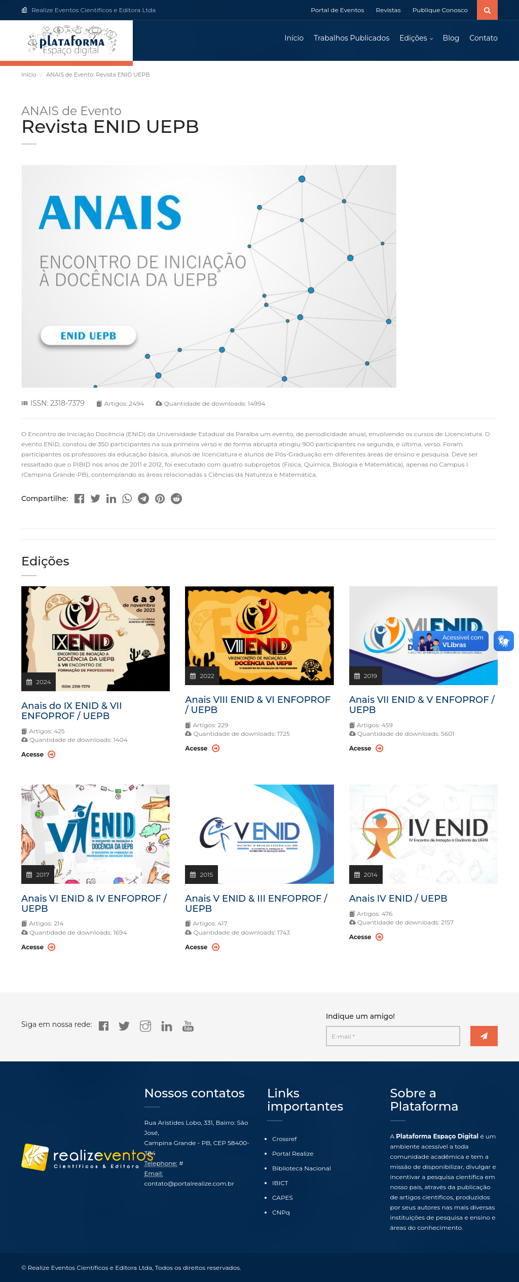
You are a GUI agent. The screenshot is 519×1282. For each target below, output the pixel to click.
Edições (413, 38)
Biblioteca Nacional (301, 1168)
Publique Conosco (440, 10)
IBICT (280, 1183)
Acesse (38, 754)
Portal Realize (293, 1153)
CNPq (281, 1212)
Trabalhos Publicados (351, 38)
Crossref (284, 1139)
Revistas (388, 10)
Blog (451, 38)
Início (294, 38)
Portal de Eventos (337, 10)
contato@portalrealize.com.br (189, 1183)
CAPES (282, 1197)
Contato (483, 38)
